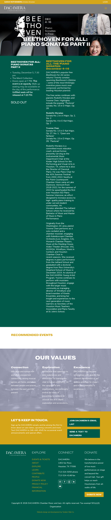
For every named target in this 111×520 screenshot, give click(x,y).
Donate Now (94, 494)
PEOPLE (35, 477)
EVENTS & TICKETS (41, 459)
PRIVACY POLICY (40, 484)
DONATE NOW (39, 480)
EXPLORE (36, 466)
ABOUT (35, 463)
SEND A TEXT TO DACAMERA (78, 433)
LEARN (35, 470)
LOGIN (105, 2)
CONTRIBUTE (38, 473)
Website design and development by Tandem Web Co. (55, 512)
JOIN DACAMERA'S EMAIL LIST (83, 422)
